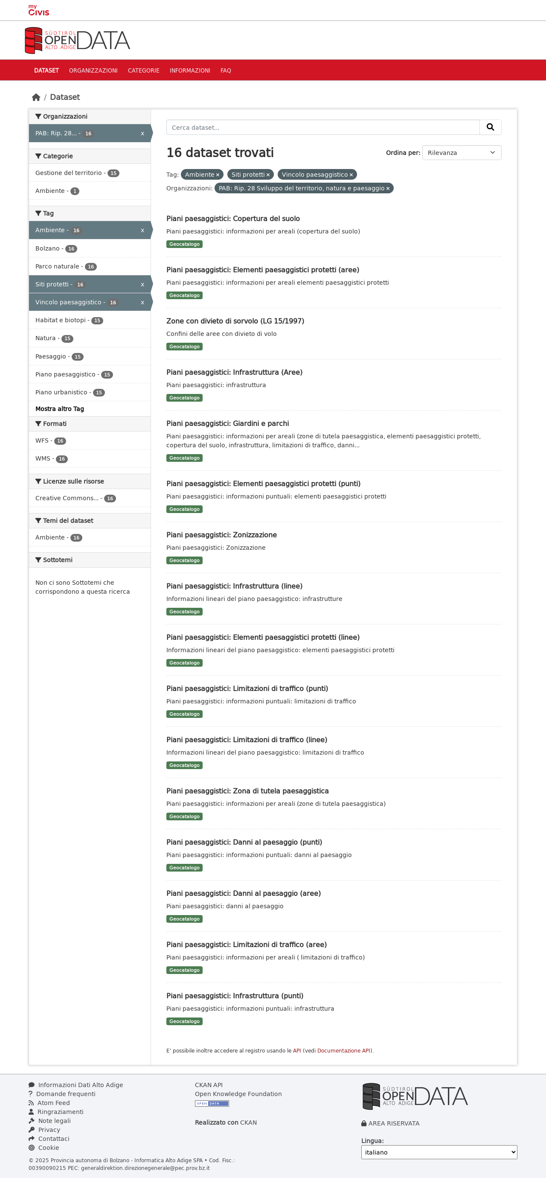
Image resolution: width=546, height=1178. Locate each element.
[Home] (36, 96)
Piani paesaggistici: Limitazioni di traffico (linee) (246, 739)
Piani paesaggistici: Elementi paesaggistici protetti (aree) (262, 269)
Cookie (44, 1147)
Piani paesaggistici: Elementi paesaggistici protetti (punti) (263, 483)
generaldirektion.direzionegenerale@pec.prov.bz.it (145, 1168)
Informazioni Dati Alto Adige (76, 1084)
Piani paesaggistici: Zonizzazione (221, 534)
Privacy (44, 1129)
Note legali (50, 1120)
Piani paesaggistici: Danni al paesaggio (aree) (243, 893)
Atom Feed (49, 1102)
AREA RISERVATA (394, 1123)
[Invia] (490, 127)
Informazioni (190, 70)
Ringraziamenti (56, 1111)
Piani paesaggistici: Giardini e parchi (227, 423)
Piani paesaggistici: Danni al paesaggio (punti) (244, 842)
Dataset (46, 70)
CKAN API (209, 1084)
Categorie (144, 70)
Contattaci (49, 1138)
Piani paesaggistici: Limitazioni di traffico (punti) (247, 688)
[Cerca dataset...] (323, 127)
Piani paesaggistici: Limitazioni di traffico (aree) (246, 944)
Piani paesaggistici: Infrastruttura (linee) (234, 585)
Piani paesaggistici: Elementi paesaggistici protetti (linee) (263, 637)
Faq (226, 70)
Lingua (371, 1140)
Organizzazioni (93, 70)
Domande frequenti (62, 1093)
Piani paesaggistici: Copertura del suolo (233, 218)
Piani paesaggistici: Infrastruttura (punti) (234, 995)
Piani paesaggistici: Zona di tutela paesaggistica (247, 790)
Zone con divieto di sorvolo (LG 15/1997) (235, 320)
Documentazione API (343, 1051)
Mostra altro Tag (59, 408)
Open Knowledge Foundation (238, 1093)
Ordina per (402, 152)
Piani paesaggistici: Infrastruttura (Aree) (234, 372)
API (297, 1051)
